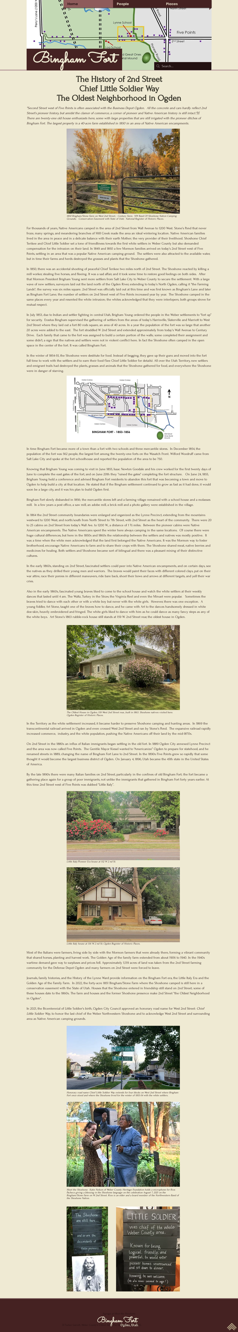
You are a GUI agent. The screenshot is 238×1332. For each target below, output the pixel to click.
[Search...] (182, 66)
